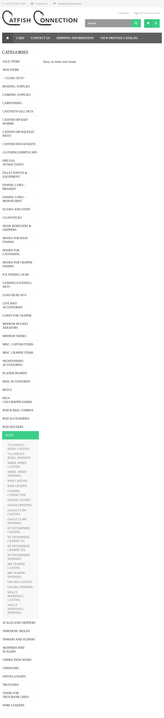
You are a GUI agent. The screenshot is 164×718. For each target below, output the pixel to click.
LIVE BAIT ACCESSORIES (12, 305)
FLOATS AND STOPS (16, 209)
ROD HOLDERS (13, 427)
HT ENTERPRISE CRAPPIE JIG (18, 539)
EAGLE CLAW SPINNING (16, 521)
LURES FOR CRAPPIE (17, 315)
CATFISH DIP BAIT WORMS (15, 121)
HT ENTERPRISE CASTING (18, 530)
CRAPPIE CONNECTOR (16, 493)
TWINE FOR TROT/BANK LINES (16, 695)
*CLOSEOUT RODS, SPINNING (19, 455)
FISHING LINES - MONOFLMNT (14, 199)
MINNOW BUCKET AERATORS (15, 325)
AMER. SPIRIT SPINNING (17, 473)
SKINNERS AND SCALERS (13, 649)
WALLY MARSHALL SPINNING (15, 608)
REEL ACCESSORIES (17, 381)
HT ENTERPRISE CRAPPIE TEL (18, 548)
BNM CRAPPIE (17, 486)
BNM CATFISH (17, 481)
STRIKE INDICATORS (17, 659)
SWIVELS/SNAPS (14, 676)
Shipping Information (69, 3)
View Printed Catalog (119, 38)
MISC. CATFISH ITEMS (18, 344)
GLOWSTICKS (12, 217)
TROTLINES (11, 684)
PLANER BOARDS (15, 373)
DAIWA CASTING (19, 500)
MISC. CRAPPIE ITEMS (18, 352)
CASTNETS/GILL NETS (18, 111)
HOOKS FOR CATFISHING (11, 252)
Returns (47, 48)
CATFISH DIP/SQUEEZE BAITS (18, 133)
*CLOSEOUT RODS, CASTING (18, 447)
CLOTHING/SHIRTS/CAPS (20, 152)
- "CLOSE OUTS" (14, 78)
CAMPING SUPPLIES (17, 94)
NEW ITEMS (11, 69)
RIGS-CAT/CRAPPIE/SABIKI (17, 400)
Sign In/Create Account (147, 13)
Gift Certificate (19, 48)
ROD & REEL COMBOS (18, 410)
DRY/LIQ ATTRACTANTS (13, 162)
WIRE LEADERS (13, 705)
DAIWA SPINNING (19, 505)
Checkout (123, 13)
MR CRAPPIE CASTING (16, 566)
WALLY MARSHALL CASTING (15, 596)
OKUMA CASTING (19, 582)
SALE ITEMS (11, 61)
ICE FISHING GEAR (16, 274)
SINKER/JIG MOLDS (16, 631)
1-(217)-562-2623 (15, 3)
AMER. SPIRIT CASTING (17, 464)
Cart (20, 38)
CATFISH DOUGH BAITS (19, 144)
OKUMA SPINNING (20, 587)
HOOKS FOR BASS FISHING (15, 240)
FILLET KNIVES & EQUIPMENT (15, 174)
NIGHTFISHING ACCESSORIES (13, 362)
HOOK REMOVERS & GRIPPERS (17, 227)
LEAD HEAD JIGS (14, 295)
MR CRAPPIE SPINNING (16, 574)
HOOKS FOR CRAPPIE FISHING (17, 264)
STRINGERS (11, 668)
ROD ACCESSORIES (16, 418)
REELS (7, 389)
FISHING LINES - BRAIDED (14, 186)
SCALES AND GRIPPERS (19, 622)
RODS (9, 435)
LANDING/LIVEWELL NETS (17, 284)
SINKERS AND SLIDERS (19, 639)
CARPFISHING (12, 103)
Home (7, 38)
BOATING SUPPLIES (16, 86)
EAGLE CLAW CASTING (16, 512)
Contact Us (41, 3)
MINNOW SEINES (14, 336)
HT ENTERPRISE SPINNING (18, 557)
